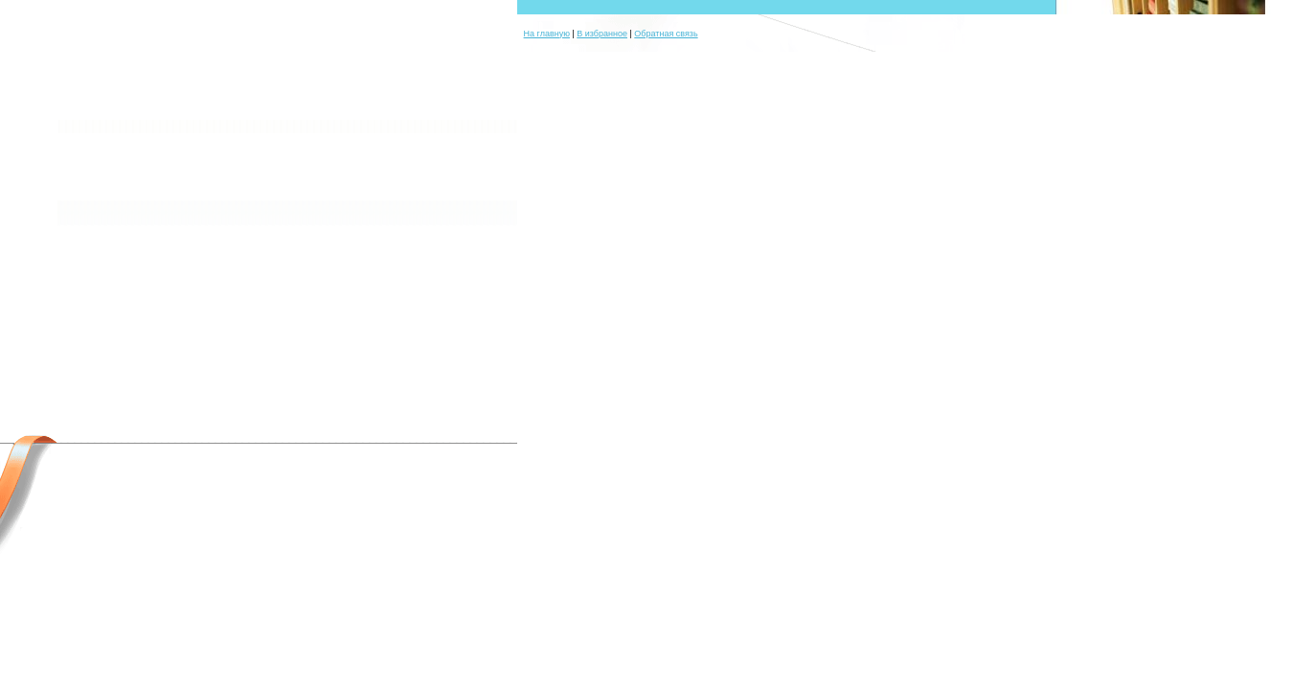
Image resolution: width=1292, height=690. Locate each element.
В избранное (602, 33)
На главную (547, 33)
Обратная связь (665, 33)
